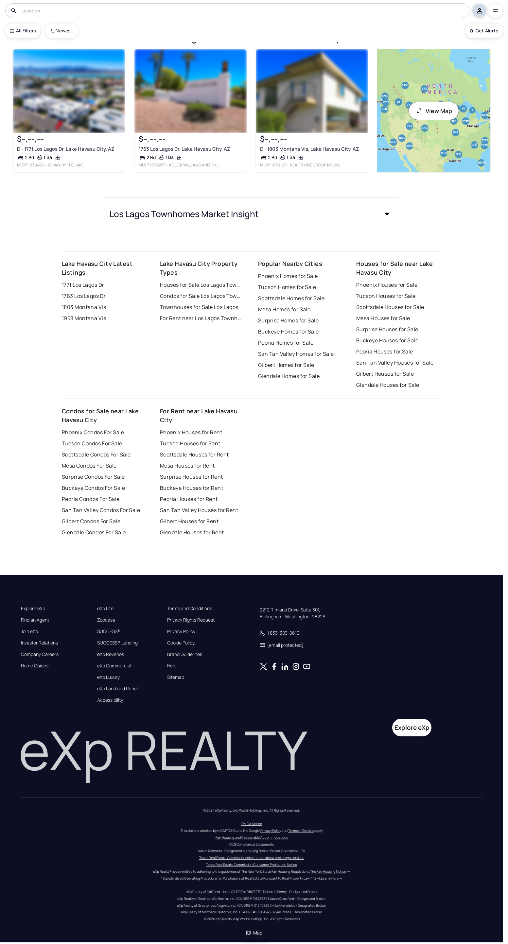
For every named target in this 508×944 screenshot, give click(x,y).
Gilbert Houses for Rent (189, 521)
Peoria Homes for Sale (285, 342)
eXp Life (105, 608)
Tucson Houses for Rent (190, 443)
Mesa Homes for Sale (284, 309)
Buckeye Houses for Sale (387, 340)
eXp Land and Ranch (118, 688)
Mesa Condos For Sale (89, 465)
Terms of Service (301, 830)
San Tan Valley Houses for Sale (394, 362)
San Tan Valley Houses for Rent (199, 510)
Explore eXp (33, 608)
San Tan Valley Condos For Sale (101, 510)
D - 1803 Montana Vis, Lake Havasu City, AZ (309, 149)
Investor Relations (39, 643)
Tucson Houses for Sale (386, 296)
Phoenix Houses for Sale (386, 284)
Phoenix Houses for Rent (191, 432)
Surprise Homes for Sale (288, 320)
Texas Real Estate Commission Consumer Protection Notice (251, 864)
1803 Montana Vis (84, 307)
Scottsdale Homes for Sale (291, 298)
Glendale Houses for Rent (192, 532)
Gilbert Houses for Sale (385, 373)
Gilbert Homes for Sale (286, 365)
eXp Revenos (110, 654)
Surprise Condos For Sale (93, 476)
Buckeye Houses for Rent (191, 487)
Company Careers (40, 654)
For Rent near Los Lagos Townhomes (201, 318)
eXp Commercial (114, 665)
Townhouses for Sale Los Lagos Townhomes (201, 307)
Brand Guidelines (184, 654)
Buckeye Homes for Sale (288, 331)
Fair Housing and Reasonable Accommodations (252, 837)
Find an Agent (35, 620)
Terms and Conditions (189, 608)
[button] (251, 214)
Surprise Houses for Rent (191, 476)
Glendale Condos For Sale (94, 532)
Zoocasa (106, 620)
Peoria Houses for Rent (189, 499)
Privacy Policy (181, 631)
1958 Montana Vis (84, 318)
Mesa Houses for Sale (383, 318)
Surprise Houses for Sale (387, 329)
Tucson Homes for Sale (287, 287)
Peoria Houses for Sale (384, 351)
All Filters (23, 30)
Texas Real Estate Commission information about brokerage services (251, 857)
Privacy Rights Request (191, 620)
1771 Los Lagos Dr (83, 284)
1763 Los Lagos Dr (84, 296)
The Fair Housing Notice (328, 871)
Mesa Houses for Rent (187, 465)
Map (254, 933)
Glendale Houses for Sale (387, 384)
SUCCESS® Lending (117, 643)
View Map (433, 111)
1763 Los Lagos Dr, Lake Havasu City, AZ (184, 149)
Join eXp (29, 631)
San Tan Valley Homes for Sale (296, 353)
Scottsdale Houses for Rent (194, 454)
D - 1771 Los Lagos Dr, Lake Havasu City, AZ (65, 149)
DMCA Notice (251, 823)
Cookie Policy (181, 643)
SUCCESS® (108, 631)
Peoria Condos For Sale (91, 499)
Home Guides (34, 665)
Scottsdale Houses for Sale (390, 307)
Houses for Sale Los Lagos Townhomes (201, 284)
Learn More (330, 878)
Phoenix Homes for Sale (288, 276)
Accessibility (110, 700)
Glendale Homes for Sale (289, 376)
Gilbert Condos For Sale (91, 521)
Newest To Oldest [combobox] (64, 30)
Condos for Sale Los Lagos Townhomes (201, 296)
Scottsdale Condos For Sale (96, 454)
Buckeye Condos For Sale (93, 487)
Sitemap (175, 677)
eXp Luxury (108, 677)
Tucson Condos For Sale (92, 443)
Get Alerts (484, 30)
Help (171, 665)
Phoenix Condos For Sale (93, 432)
